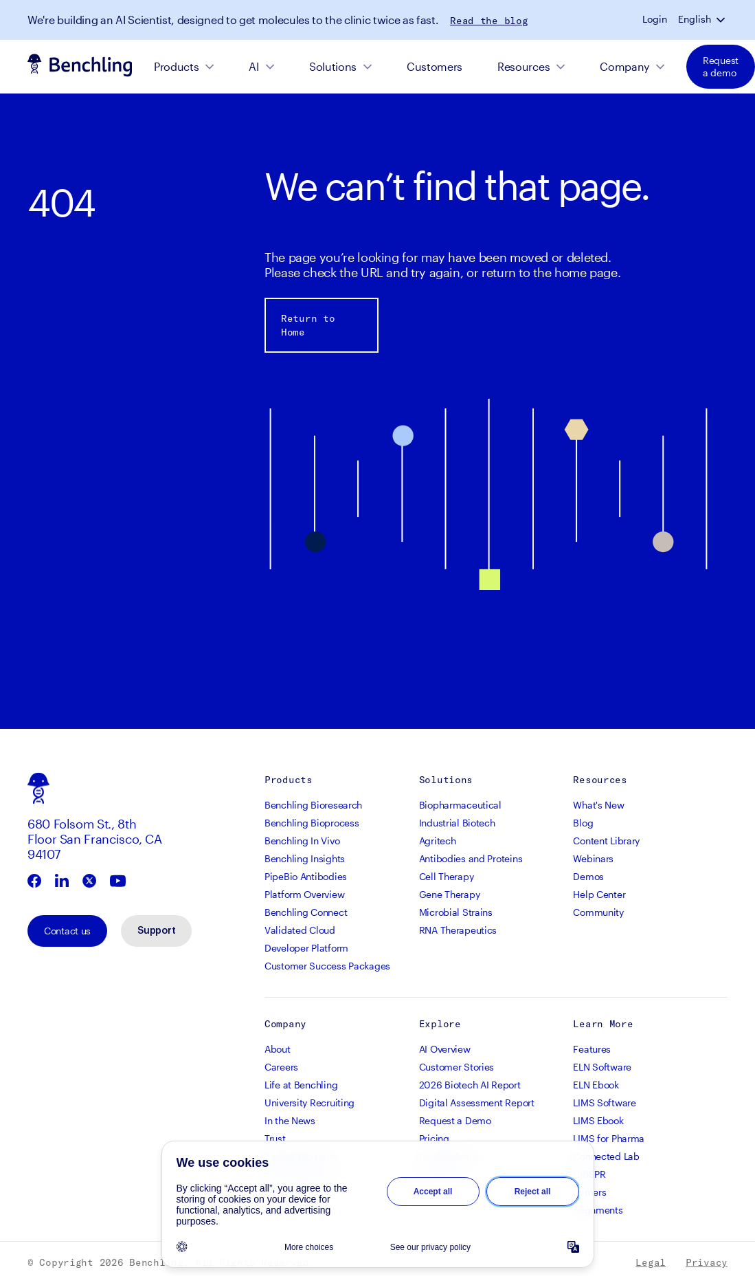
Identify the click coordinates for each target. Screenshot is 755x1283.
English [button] (694, 19)
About (277, 1049)
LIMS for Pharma (608, 1138)
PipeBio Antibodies (305, 876)
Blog (583, 823)
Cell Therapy (446, 876)
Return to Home (308, 325)
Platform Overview (304, 894)
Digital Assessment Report (476, 1102)
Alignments (597, 1210)
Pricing (434, 1138)
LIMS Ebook (598, 1120)
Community (598, 912)
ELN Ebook (595, 1084)
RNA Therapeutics (458, 930)
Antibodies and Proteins (471, 858)
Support (156, 931)
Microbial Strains (456, 912)
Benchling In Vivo (301, 840)
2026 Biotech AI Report (470, 1084)
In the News (289, 1120)
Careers (281, 1067)
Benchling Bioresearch (313, 805)
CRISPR (589, 1174)
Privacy (707, 1262)
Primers (589, 1192)
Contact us (67, 930)
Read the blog (489, 20)
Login (654, 19)
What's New (598, 805)
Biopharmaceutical (460, 805)
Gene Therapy (449, 894)
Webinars (593, 858)
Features (592, 1049)
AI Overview (445, 1049)
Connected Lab (606, 1156)
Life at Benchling (300, 1084)
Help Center (599, 894)
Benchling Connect (305, 912)
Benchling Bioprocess (311, 823)
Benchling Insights (304, 858)
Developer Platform (306, 948)
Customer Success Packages (327, 966)
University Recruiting (309, 1102)
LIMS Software (604, 1102)
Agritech (437, 840)
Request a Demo (455, 1120)
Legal (650, 1262)
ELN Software (602, 1067)
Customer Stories (457, 1067)
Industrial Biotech (457, 823)
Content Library (606, 840)
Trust (275, 1138)
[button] (722, 19)
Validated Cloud (299, 930)
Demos (588, 876)
